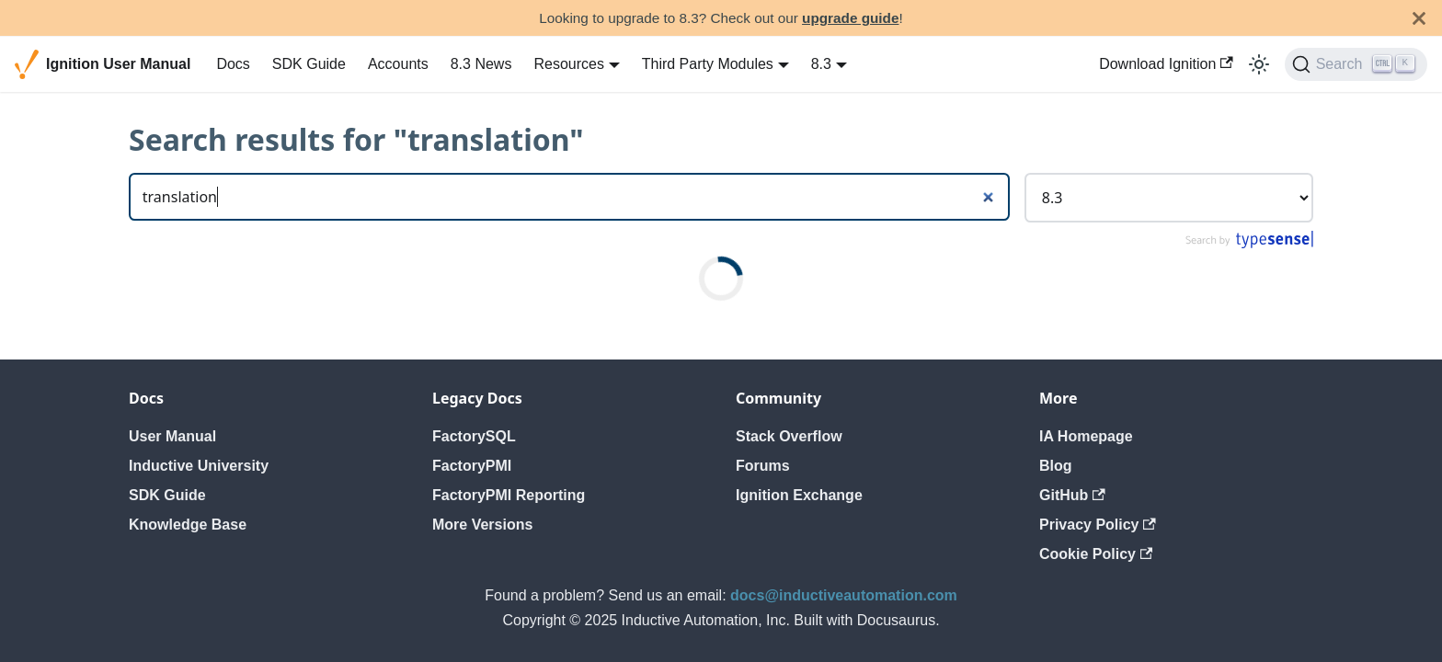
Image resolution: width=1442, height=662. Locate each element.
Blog (1055, 466)
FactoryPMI (471, 466)
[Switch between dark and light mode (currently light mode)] (1259, 64)
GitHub (1072, 495)
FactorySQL (474, 436)
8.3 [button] (821, 64)
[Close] (1419, 18)
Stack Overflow (789, 436)
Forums (763, 466)
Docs (232, 64)
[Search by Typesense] (1248, 244)
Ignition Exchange (799, 495)
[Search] (1356, 64)
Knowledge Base (187, 524)
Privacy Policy (1097, 524)
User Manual (172, 436)
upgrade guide (850, 18)
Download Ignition (1166, 64)
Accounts (398, 64)
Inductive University (199, 466)
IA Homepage (1086, 436)
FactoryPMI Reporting (508, 495)
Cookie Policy (1095, 554)
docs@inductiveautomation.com (843, 595)
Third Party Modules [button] (707, 64)
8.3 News (481, 64)
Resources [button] (568, 64)
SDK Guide (309, 64)
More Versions (482, 524)
